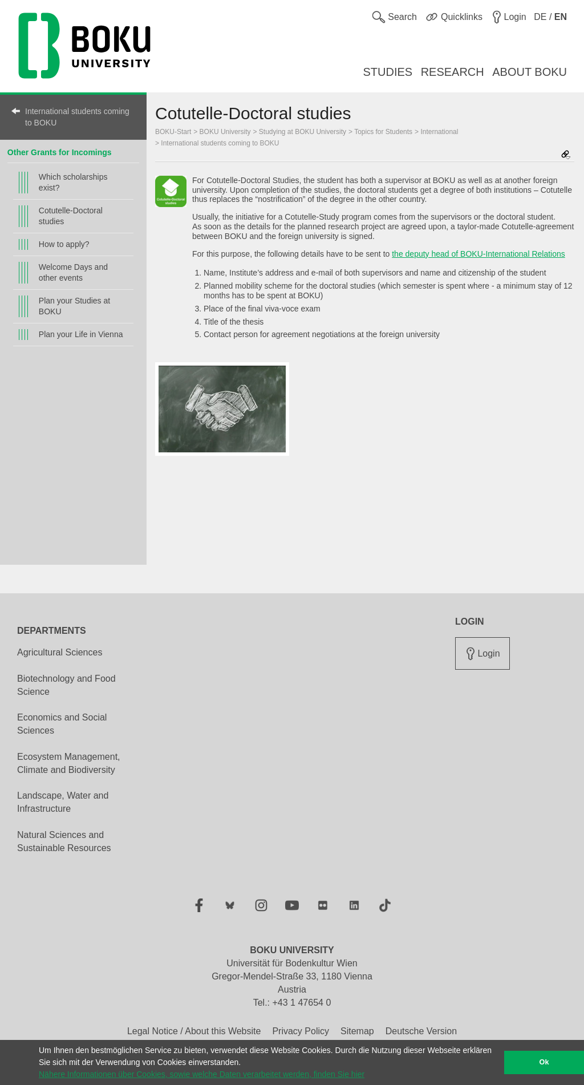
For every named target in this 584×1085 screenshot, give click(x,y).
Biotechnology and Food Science (66, 685)
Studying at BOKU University (302, 132)
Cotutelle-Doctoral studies (71, 216)
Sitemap (357, 1031)
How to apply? (64, 244)
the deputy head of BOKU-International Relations (478, 253)
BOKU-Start (173, 132)
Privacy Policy (300, 1031)
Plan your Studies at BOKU (74, 306)
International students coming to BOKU (77, 117)
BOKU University (225, 132)
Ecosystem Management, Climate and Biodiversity (68, 763)
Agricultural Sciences (59, 652)
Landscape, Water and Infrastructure (62, 802)
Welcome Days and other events (73, 272)
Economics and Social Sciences (62, 723)
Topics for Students (383, 132)
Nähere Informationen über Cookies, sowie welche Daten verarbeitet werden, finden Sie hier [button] (201, 1074)
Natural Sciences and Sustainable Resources (64, 841)
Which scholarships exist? (73, 182)
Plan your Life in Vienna (81, 334)
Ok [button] (544, 1062)
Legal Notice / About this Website (194, 1031)
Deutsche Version (421, 1031)
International (439, 132)
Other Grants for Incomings (59, 152)
